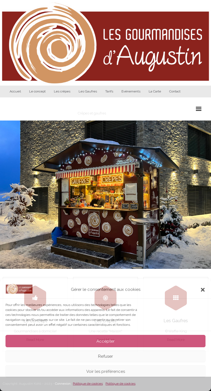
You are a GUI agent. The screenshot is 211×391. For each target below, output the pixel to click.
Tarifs (109, 91)
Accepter (105, 341)
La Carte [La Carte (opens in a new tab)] (155, 91)
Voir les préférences (105, 371)
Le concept (37, 91)
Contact (175, 91)
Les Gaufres (88, 91)
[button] (203, 289)
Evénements (130, 91)
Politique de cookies (88, 383)
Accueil (15, 91)
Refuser (105, 356)
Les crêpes (62, 91)
